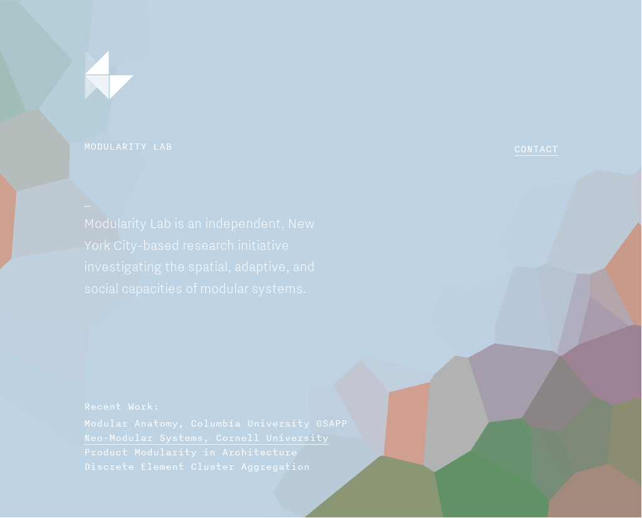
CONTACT (536, 148)
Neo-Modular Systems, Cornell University (206, 437)
